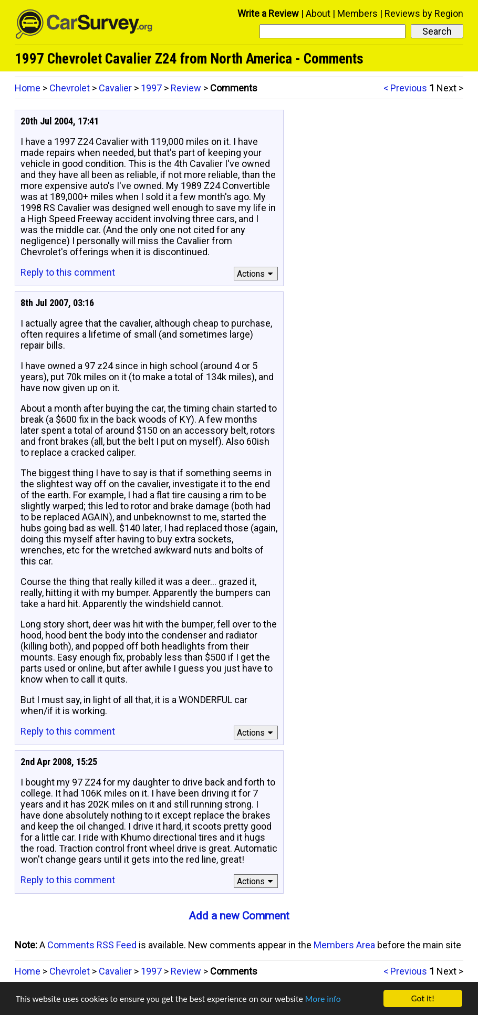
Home (27, 87)
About (318, 13)
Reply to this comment (67, 272)
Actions (256, 274)
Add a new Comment (239, 915)
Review (186, 87)
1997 (151, 87)
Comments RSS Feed (92, 944)
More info (323, 998)
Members (357, 13)
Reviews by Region (424, 13)
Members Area (344, 944)
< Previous (405, 87)
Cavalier (115, 87)
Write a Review (268, 13)
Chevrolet (69, 87)
